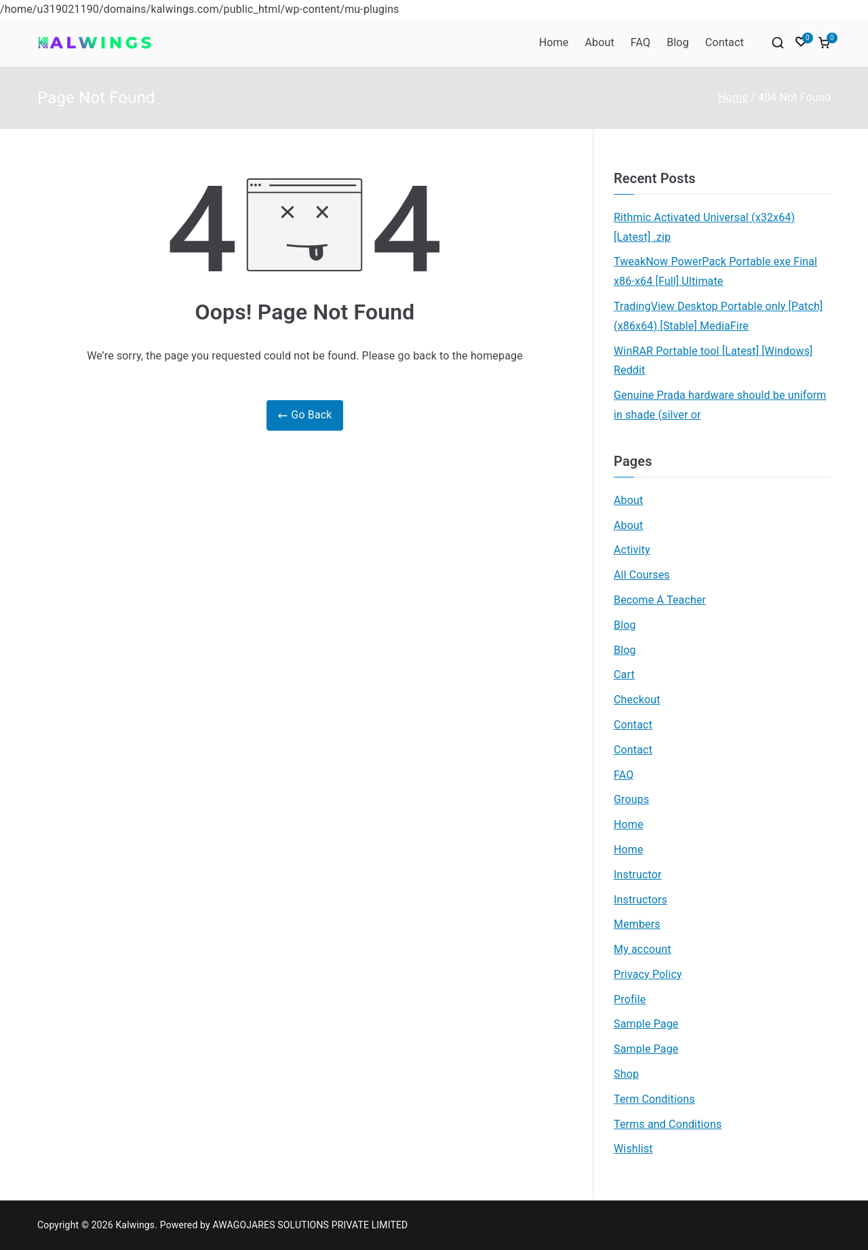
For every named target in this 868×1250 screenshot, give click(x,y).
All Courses (642, 574)
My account (642, 949)
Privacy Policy (648, 974)
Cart (624, 674)
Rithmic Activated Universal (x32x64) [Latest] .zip (704, 227)
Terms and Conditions (668, 1124)
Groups (631, 799)
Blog (678, 42)
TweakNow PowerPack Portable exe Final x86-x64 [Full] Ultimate (715, 271)
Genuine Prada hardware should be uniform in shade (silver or (720, 405)
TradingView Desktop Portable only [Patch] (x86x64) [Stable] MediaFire (718, 316)
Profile (630, 999)
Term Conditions (654, 1099)
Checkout (637, 699)
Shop (626, 1074)
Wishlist (633, 1148)
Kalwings (135, 1224)
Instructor (638, 874)
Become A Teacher (660, 599)
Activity (632, 549)
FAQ (640, 42)
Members (637, 924)
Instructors (640, 899)
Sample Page (646, 1023)
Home (554, 42)
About (599, 42)
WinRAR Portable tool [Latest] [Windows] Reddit (713, 361)
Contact (724, 42)
